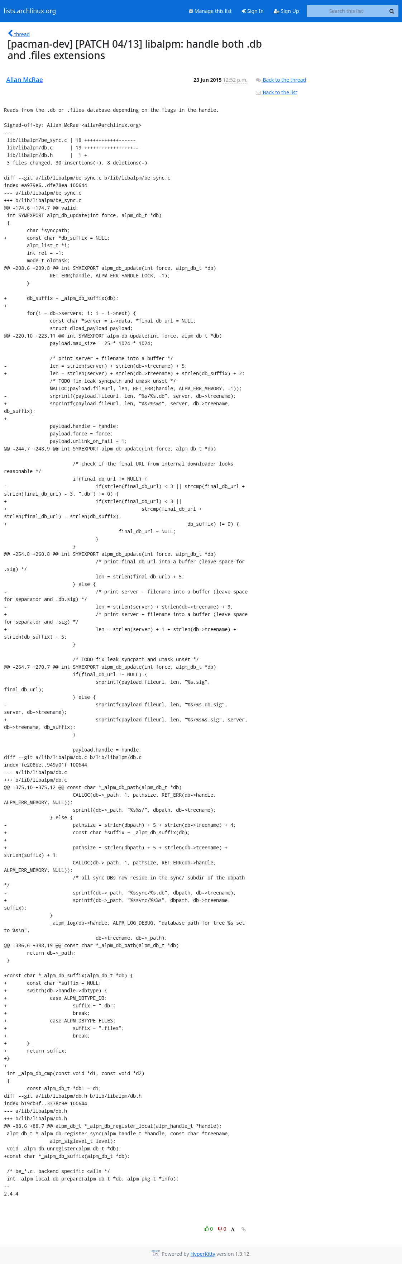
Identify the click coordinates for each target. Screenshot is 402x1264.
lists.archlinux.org (30, 11)
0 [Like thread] (209, 1228)
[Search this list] (346, 11)
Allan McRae (24, 79)
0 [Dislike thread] (222, 1228)
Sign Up (286, 11)
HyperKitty (202, 1253)
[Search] (392, 11)
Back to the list (276, 92)
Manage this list (210, 11)
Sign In (253, 11)
